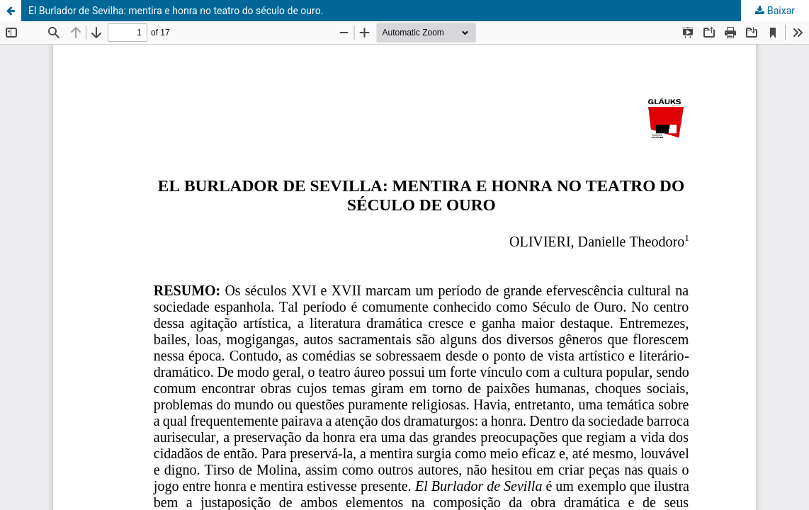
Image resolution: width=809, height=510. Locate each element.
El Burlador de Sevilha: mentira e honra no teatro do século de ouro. (175, 10)
